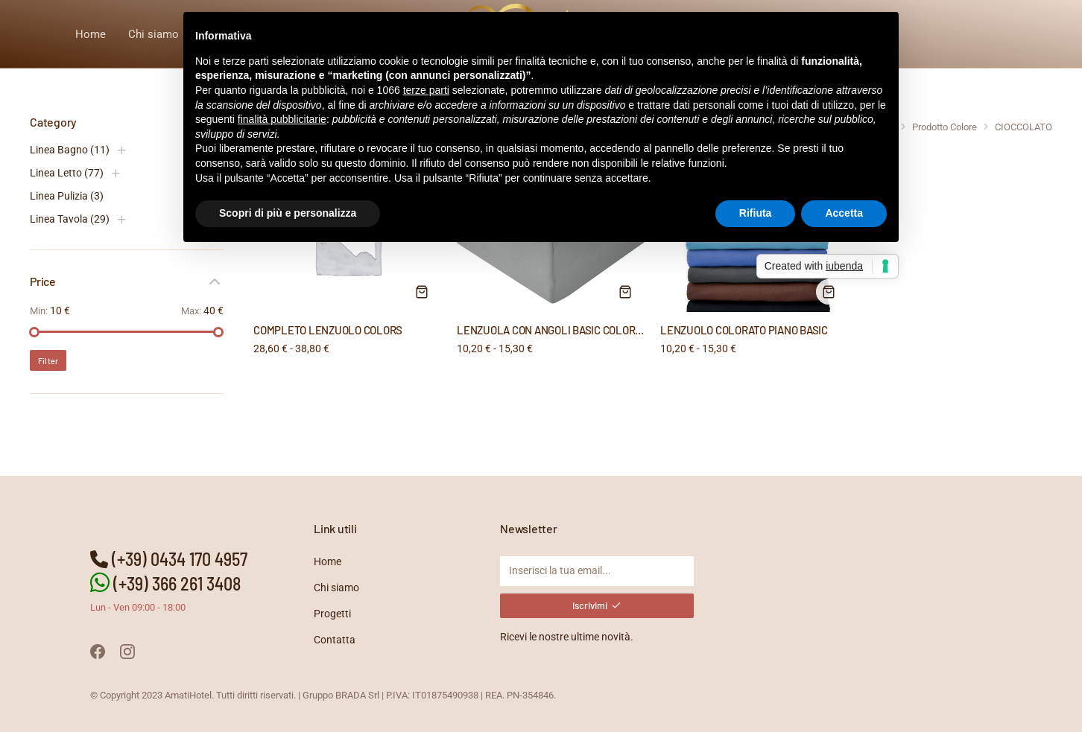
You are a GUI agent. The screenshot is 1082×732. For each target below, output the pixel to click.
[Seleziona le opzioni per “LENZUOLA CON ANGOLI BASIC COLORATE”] (625, 292)
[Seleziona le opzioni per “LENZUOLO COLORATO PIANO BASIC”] (828, 292)
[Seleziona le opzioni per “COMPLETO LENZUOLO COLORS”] (421, 292)
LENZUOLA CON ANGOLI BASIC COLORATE (555, 330)
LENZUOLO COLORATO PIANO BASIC (744, 330)
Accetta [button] (844, 213)
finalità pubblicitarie (282, 119)
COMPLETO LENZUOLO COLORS (327, 330)
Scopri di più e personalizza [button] (287, 213)
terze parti (426, 90)
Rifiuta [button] (755, 213)
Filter (48, 361)
